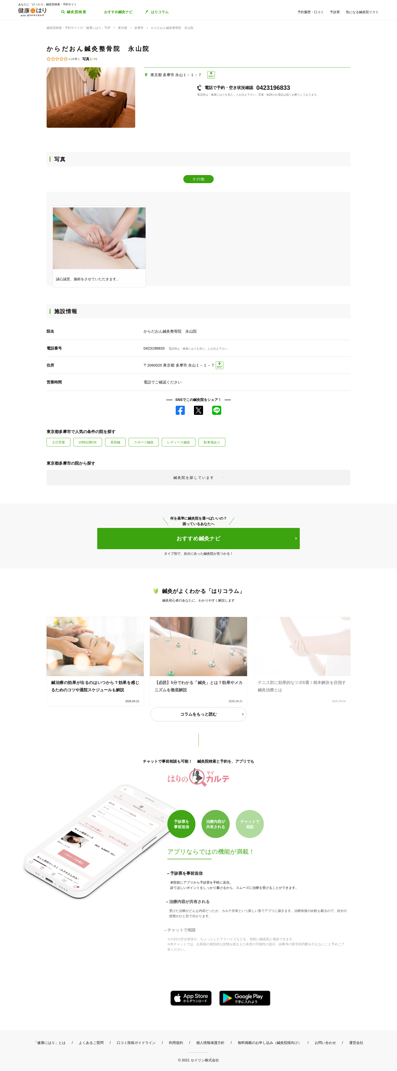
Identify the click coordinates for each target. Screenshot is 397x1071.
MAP (211, 76)
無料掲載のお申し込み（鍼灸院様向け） (270, 1043)
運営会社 (356, 1043)
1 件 (93, 58)
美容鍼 (115, 442)
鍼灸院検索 (76, 12)
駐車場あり (212, 442)
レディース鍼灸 (178, 442)
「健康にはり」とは (50, 1043)
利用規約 (176, 1043)
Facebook (180, 410)
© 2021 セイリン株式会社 (198, 1060)
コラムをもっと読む (198, 714)
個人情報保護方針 (210, 1043)
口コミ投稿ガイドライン (136, 1043)
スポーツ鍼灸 (144, 442)
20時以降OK (87, 442)
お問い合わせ (325, 1043)
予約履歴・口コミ (310, 12)
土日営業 (58, 442)
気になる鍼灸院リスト (362, 12)
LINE (216, 410)
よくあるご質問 (91, 1043)
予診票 (335, 12)
